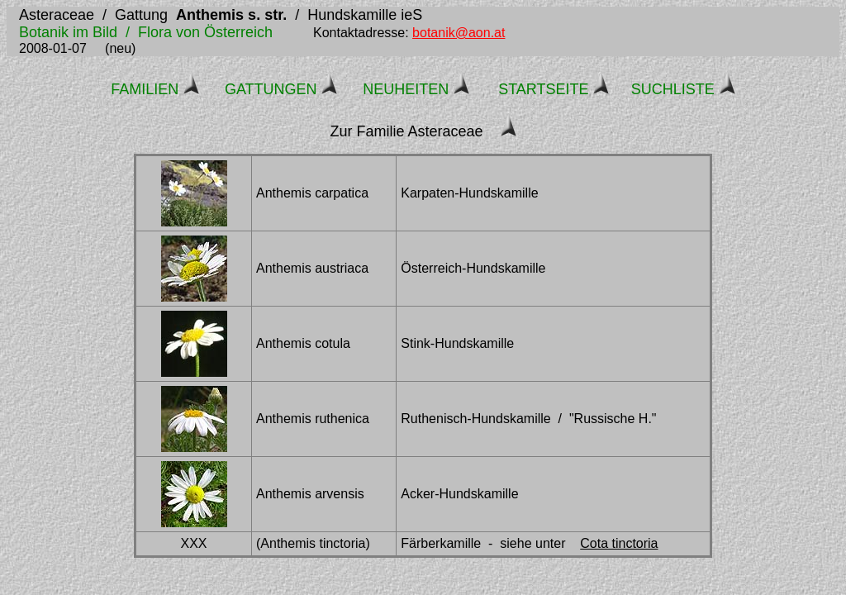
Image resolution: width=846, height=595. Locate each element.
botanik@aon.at (458, 33)
